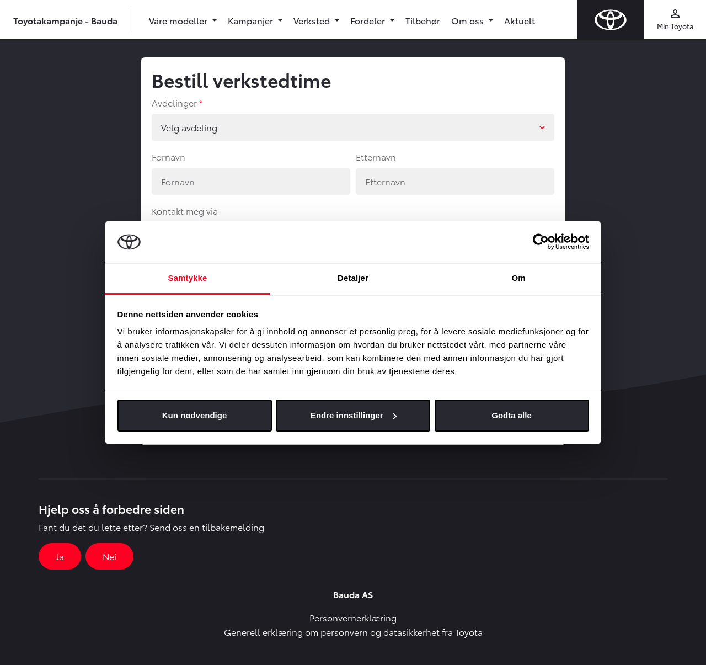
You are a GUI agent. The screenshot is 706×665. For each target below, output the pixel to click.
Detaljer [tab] (353, 278)
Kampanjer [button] (251, 20)
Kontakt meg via (185, 210)
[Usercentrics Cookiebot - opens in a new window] (541, 241)
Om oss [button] (468, 20)
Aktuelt (519, 20)
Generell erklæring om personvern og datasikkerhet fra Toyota (353, 631)
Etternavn (376, 156)
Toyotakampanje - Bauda (65, 20)
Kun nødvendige (194, 415)
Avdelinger (174, 102)
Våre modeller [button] (179, 20)
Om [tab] (518, 278)
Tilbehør (422, 20)
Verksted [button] (312, 20)
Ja (60, 556)
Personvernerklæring (353, 617)
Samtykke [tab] (187, 278)
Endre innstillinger (354, 415)
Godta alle (511, 415)
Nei (109, 556)
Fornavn (168, 156)
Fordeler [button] (368, 20)
